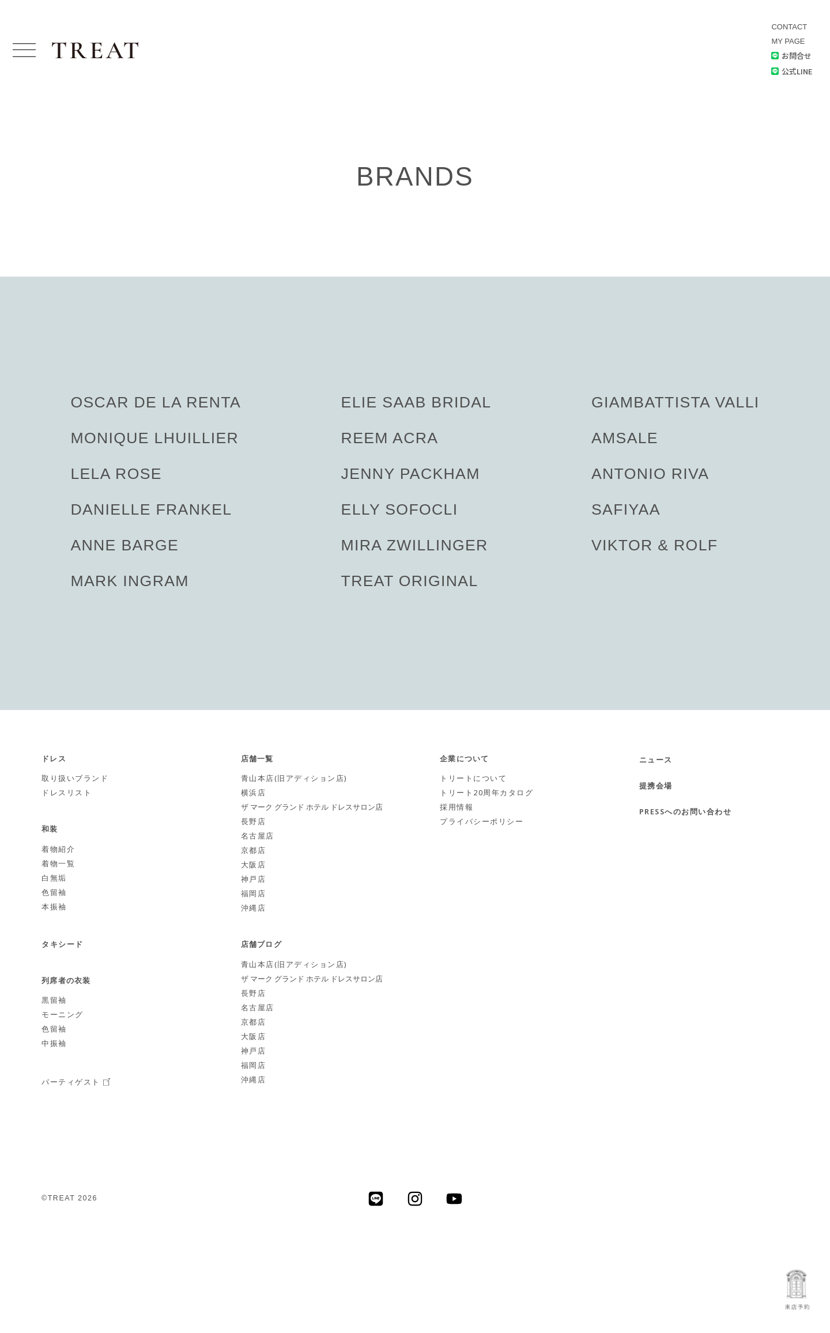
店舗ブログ (261, 945)
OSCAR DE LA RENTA (156, 402)
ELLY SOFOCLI (399, 509)
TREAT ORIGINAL (409, 581)
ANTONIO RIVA (649, 473)
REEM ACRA (389, 438)
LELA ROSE (116, 473)
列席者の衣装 (66, 981)
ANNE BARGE (125, 545)
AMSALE (623, 438)
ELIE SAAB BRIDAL (416, 402)
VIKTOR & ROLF (654, 545)
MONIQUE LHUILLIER (155, 438)
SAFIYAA (624, 509)
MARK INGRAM (130, 581)
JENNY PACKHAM (410, 473)
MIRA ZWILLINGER (414, 545)
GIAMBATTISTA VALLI (675, 402)
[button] (24, 50)
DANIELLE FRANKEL (151, 509)
